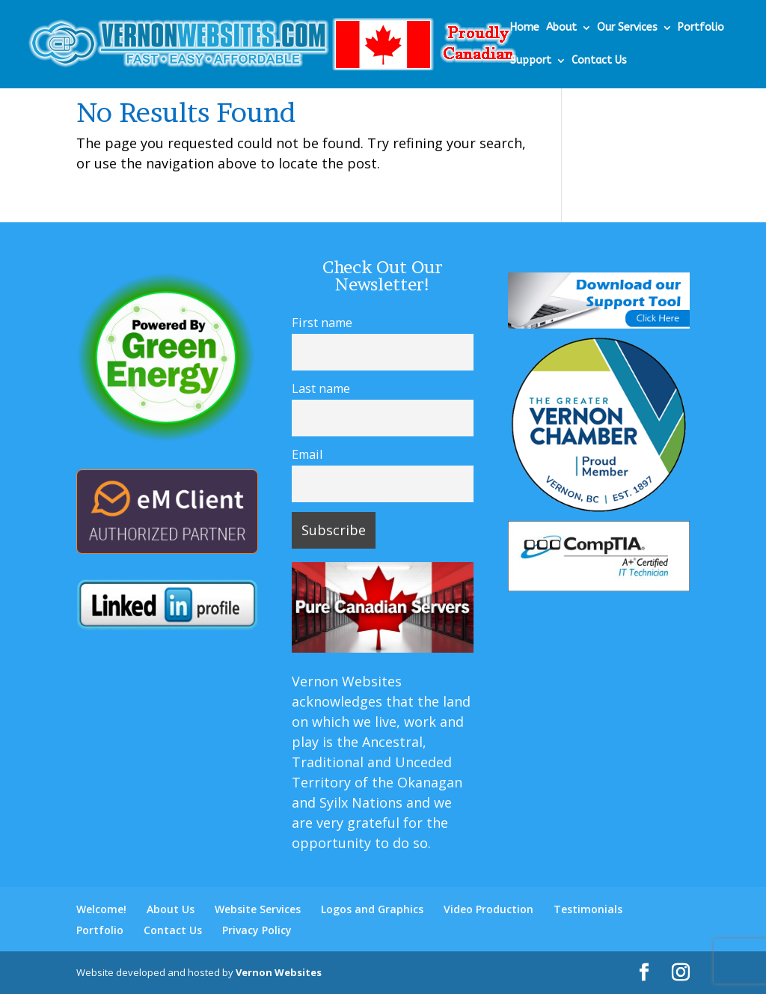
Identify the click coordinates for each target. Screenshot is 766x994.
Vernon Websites (279, 972)
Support (530, 61)
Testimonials (588, 909)
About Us (170, 909)
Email (307, 454)
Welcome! (101, 909)
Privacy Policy (257, 930)
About (561, 28)
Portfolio (701, 28)
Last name (321, 388)
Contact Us (599, 61)
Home (524, 28)
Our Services (627, 28)
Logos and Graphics (372, 909)
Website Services (258, 909)
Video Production (488, 909)
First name (322, 322)
